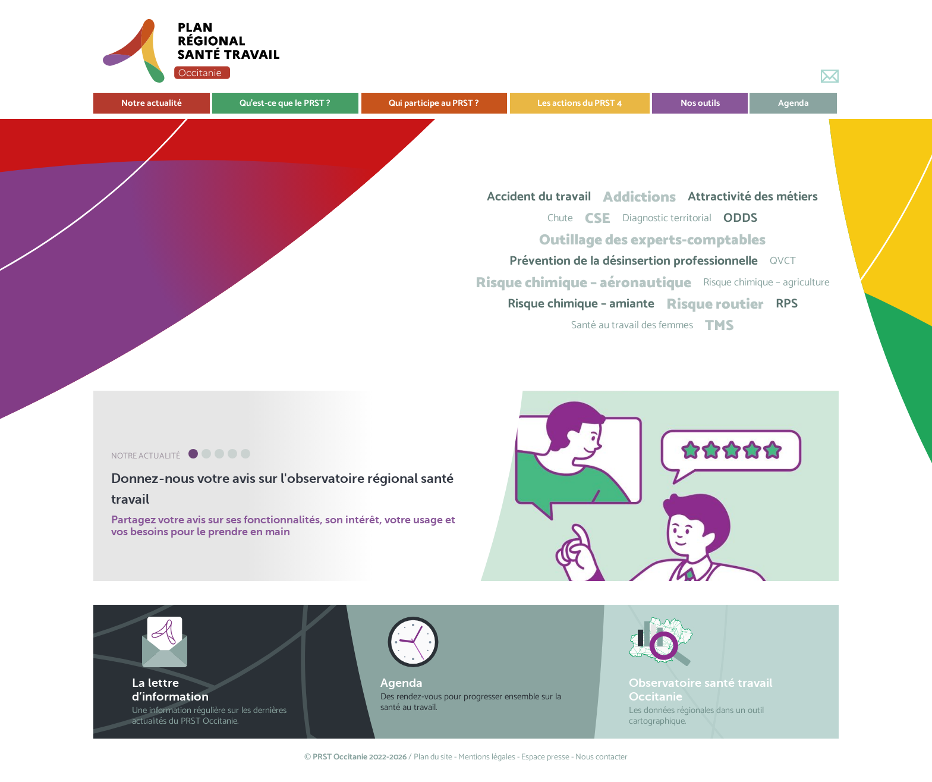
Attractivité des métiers (753, 197)
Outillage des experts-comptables (652, 240)
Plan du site (433, 757)
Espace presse (545, 757)
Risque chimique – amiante (581, 304)
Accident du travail (539, 197)
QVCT (783, 261)
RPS (787, 304)
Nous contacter (601, 757)
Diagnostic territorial (666, 218)
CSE (597, 218)
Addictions (639, 197)
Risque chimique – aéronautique (583, 283)
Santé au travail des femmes (632, 325)
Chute (560, 218)
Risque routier (715, 304)
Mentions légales (486, 757)
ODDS (740, 218)
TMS (719, 325)
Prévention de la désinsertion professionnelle (633, 261)
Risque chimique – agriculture (766, 283)
